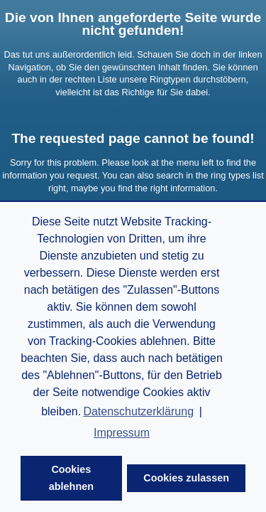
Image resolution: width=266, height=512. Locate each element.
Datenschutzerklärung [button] (138, 411)
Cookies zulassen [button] (186, 478)
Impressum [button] (122, 433)
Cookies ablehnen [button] (71, 478)
